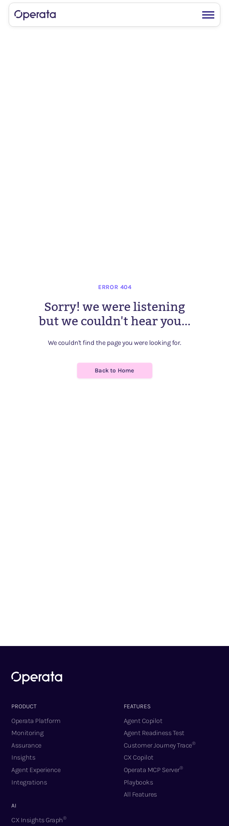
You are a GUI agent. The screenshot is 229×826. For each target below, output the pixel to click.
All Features (140, 794)
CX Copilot (139, 757)
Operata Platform (35, 721)
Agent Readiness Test (154, 733)
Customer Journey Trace (159, 745)
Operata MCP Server (153, 769)
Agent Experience (35, 770)
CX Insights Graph (38, 819)
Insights (23, 757)
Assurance (26, 745)
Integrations (29, 782)
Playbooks (138, 782)
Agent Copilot (143, 721)
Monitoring (27, 733)
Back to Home (114, 370)
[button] (208, 14)
